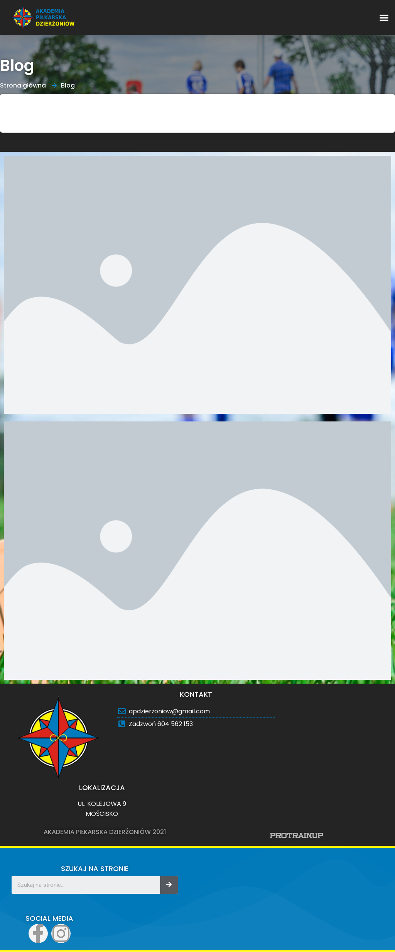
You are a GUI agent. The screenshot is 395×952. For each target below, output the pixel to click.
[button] (384, 17)
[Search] (169, 885)
